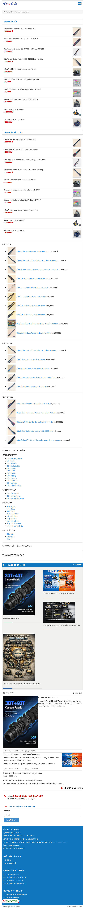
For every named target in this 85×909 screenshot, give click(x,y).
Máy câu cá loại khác (15, 526)
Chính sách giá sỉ (10, 863)
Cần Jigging (11, 476)
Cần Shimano (12, 483)
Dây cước (10, 536)
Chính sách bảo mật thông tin (14, 880)
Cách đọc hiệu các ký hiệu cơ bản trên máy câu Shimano (21, 683)
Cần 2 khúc (11, 468)
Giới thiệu (8, 860)
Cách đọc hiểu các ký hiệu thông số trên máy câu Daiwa (61, 625)
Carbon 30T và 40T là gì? (11, 618)
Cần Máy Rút (12, 463)
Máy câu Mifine (12, 521)
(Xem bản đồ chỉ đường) (59, 842)
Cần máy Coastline (14, 485)
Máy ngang (11, 506)
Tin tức (8, 693)
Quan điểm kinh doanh (12, 898)
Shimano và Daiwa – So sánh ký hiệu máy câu (58, 593)
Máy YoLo (10, 511)
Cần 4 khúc (11, 473)
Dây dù (9, 539)
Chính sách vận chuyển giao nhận (15, 883)
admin (21, 751)
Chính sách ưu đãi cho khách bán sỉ (16, 894)
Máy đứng (11, 509)
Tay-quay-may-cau (22, 12)
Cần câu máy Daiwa (14, 459)
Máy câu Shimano (14, 523)
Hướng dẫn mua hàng (11, 874)
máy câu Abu (12, 518)
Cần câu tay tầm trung (15, 498)
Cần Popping (12, 478)
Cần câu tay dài (13, 493)
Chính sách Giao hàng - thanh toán (15, 877)
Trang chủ (9, 12)
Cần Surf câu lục (13, 466)
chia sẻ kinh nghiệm (14, 565)
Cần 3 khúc (11, 471)
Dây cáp (10, 534)
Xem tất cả (77, 565)
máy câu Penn (12, 516)
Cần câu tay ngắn (13, 496)
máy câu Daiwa (13, 514)
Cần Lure (10, 461)
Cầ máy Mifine (12, 480)
